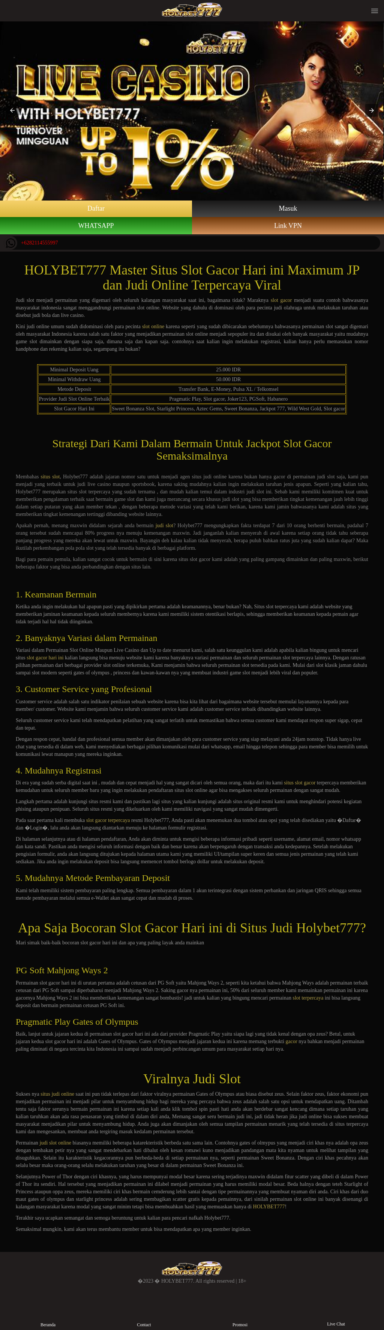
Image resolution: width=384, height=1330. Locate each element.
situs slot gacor (299, 783)
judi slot (164, 525)
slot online (153, 326)
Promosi (239, 1318)
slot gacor (281, 300)
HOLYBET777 (269, 1206)
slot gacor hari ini (45, 657)
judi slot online (55, 1143)
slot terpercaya (307, 998)
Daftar (96, 208)
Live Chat (336, 1318)
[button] (12, 110)
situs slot (50, 477)
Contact (143, 1318)
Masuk (288, 208)
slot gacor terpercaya (108, 820)
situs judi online (57, 1094)
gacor (291, 1041)
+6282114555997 (31, 243)
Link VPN (288, 225)
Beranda (47, 1318)
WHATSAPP (96, 225)
